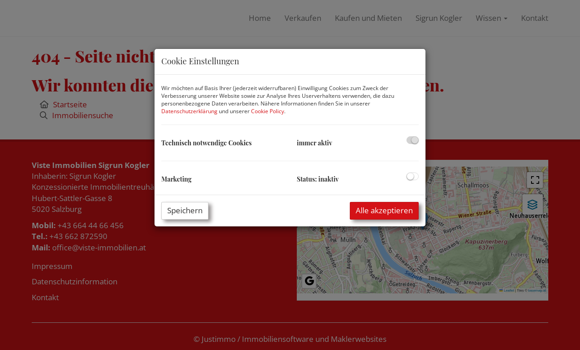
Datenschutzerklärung (189, 111)
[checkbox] (412, 140)
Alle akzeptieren (384, 210)
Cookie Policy (267, 111)
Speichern (185, 210)
